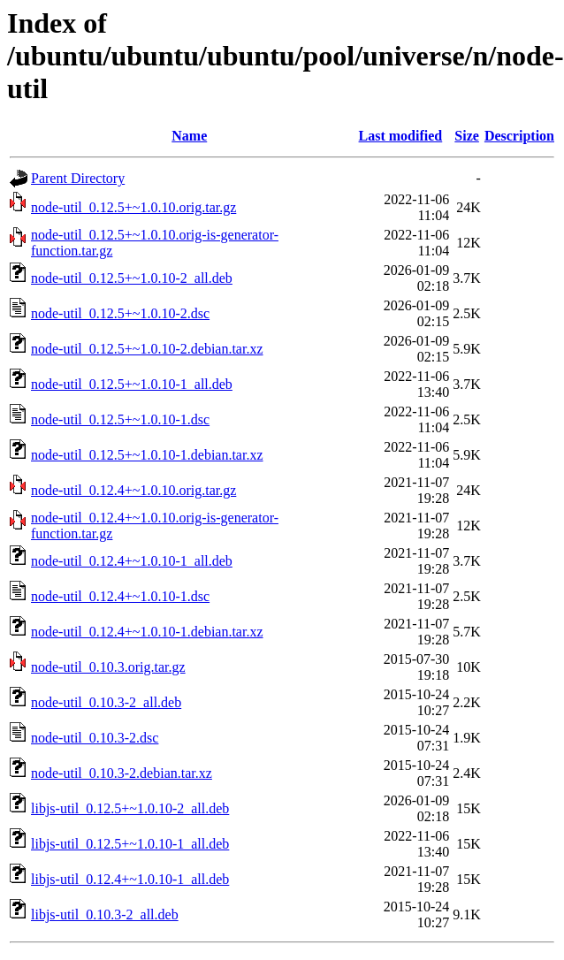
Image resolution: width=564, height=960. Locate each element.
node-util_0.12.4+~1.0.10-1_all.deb (131, 560)
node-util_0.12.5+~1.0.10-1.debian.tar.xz (147, 454)
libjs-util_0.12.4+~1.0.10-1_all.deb (130, 879)
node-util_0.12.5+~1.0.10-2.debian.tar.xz (147, 348)
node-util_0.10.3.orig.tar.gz (108, 666)
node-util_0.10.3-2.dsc (94, 737)
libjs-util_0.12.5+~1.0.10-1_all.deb (130, 843)
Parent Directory (78, 178)
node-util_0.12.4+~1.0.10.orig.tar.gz (133, 490)
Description (519, 135)
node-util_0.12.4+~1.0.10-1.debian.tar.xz (147, 631)
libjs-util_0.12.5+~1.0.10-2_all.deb (130, 808)
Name (189, 135)
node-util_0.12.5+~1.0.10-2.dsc (120, 313)
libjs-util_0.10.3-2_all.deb (105, 914)
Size (466, 135)
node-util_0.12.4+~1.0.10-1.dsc (120, 596)
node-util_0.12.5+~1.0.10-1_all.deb (131, 384)
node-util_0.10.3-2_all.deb (106, 702)
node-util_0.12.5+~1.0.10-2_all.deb (131, 278)
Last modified (401, 135)
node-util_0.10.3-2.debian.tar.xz (121, 773)
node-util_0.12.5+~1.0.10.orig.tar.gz (133, 207)
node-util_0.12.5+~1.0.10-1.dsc (120, 419)
